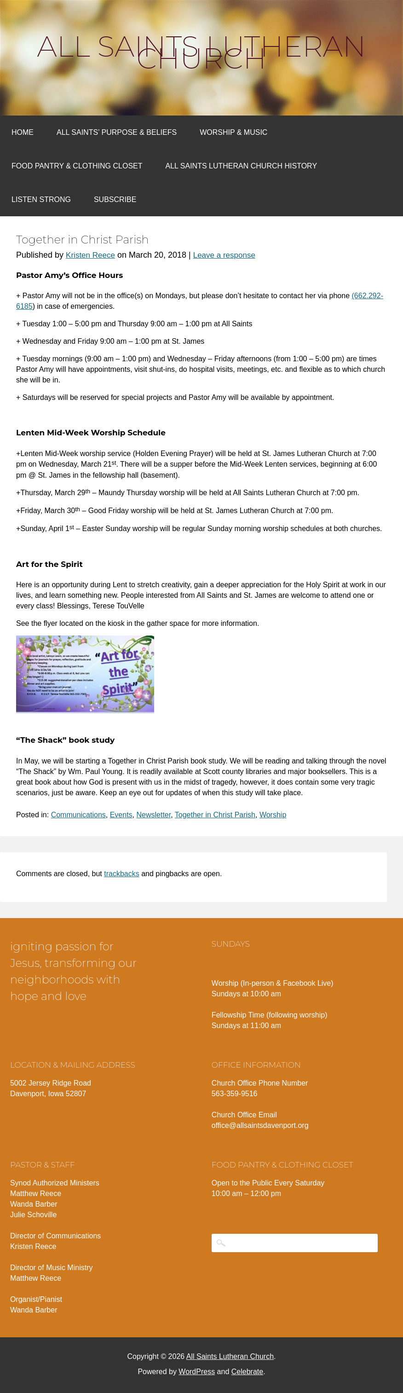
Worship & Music (233, 132)
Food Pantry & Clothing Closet (77, 166)
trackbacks (121, 874)
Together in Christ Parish (215, 815)
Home (23, 132)
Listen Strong (41, 199)
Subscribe (115, 199)
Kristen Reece (90, 255)
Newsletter (154, 815)
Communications (78, 815)
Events (121, 815)
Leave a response (224, 255)
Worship (272, 815)
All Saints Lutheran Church (201, 52)
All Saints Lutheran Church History (241, 166)
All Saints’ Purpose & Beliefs (117, 132)
